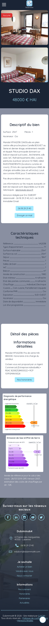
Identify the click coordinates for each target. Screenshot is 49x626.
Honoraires (24, 593)
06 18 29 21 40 (24, 208)
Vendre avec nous (24, 571)
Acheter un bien (24, 566)
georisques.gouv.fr (24, 190)
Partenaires (24, 598)
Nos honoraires (24, 379)
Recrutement (24, 589)
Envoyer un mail (24, 215)
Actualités (24, 602)
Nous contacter (24, 575)
